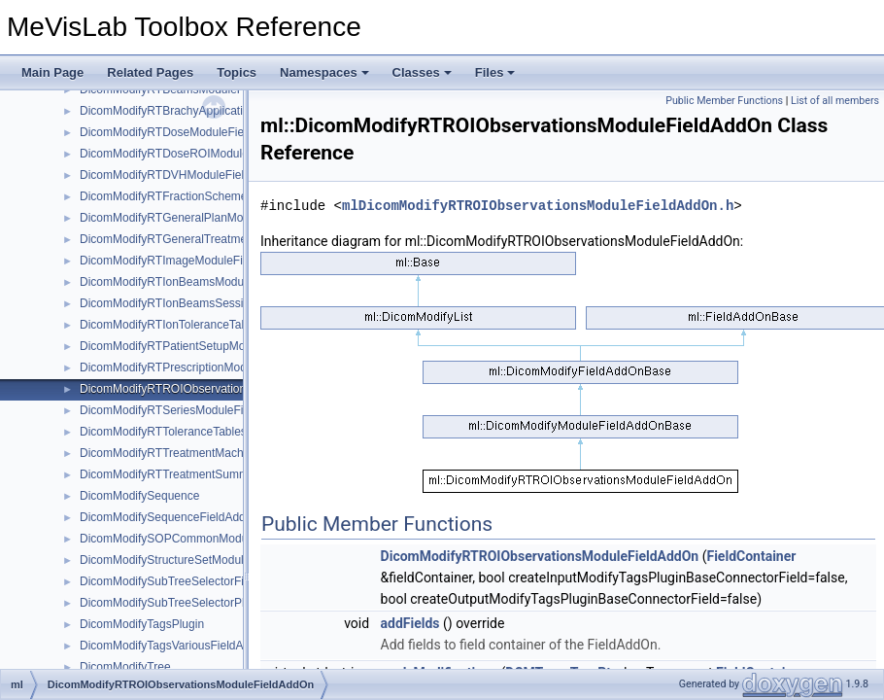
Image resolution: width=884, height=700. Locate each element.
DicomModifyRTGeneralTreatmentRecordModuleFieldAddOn (236, 239)
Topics (236, 72)
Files (495, 72)
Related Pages (150, 72)
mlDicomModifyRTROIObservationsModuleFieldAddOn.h (537, 205)
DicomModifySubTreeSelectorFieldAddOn (187, 581)
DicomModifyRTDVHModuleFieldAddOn (183, 175)
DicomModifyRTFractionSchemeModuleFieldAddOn (213, 196)
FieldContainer (751, 556)
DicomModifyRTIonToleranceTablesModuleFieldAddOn (221, 325)
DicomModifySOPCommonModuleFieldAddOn (199, 538)
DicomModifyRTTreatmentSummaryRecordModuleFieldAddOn (241, 474)
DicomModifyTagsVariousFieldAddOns (179, 645)
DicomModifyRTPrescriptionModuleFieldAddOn (201, 367)
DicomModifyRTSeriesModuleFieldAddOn (187, 410)
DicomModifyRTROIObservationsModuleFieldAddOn (216, 389)
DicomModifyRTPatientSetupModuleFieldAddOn (204, 346)
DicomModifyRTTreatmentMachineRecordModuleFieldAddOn (238, 453)
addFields (410, 623)
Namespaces (324, 72)
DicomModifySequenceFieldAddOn (170, 517)
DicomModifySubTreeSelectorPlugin (173, 603)
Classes (422, 72)
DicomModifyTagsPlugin (142, 624)
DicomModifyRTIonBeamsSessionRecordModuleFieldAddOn (236, 303)
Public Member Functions (724, 100)
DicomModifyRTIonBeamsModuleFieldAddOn (197, 282)
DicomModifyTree (125, 667)
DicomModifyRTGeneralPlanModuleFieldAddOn (203, 218)
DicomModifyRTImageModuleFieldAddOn (187, 260)
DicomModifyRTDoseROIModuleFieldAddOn (195, 153)
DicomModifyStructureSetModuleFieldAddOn (196, 560)
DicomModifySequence (139, 496)
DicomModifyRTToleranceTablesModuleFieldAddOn (213, 431)
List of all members (835, 100)
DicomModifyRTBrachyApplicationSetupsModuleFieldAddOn (235, 111)
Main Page (52, 72)
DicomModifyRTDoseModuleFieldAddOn (184, 132)
